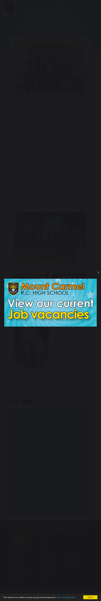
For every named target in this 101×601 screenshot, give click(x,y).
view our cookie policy (66, 598)
